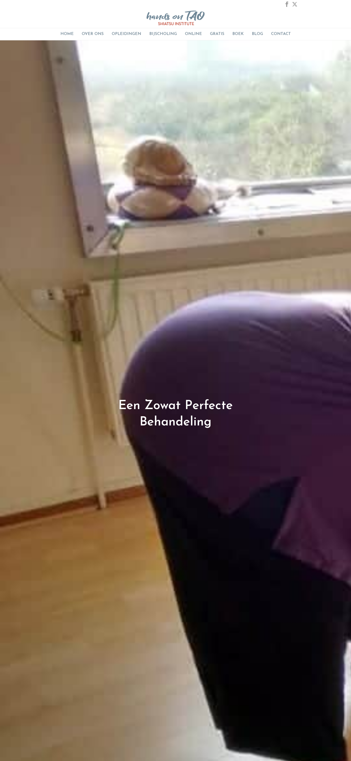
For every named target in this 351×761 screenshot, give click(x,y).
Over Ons (93, 34)
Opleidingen (126, 34)
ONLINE (193, 34)
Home (67, 34)
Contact (281, 34)
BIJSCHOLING (163, 34)
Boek (238, 34)
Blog (257, 34)
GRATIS (217, 34)
